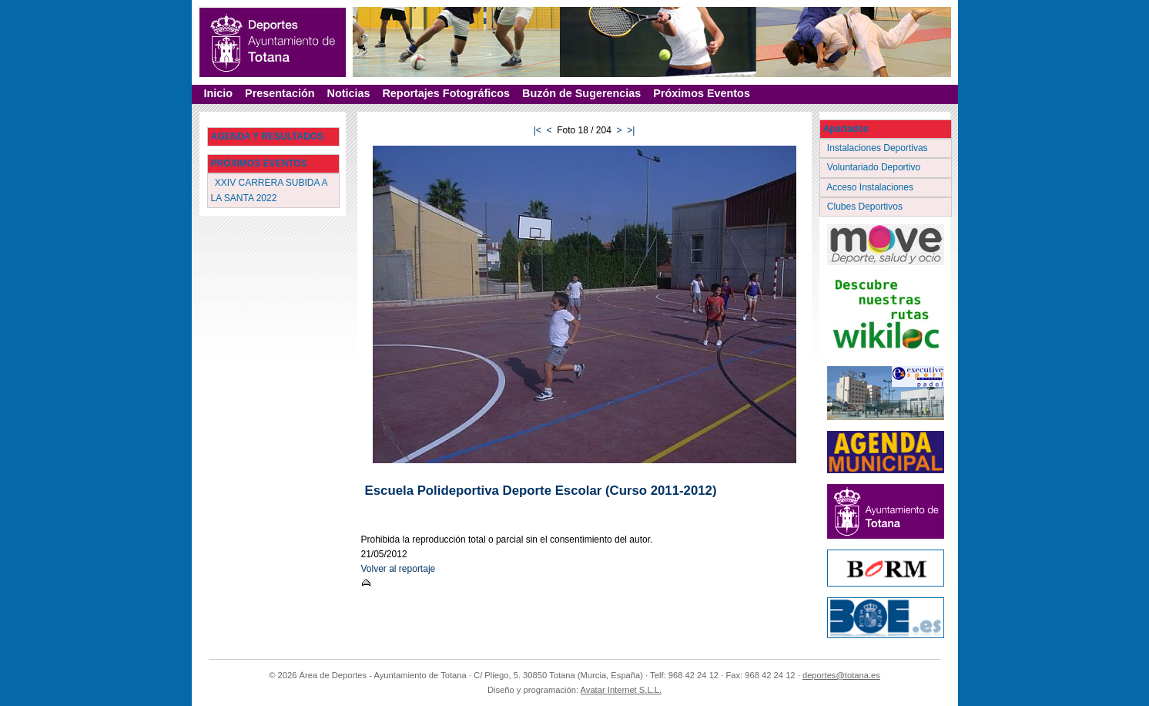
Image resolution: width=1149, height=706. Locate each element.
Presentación (279, 93)
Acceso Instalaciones (872, 187)
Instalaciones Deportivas (879, 148)
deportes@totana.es (841, 675)
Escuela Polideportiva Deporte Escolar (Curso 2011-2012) (541, 490)
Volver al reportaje (398, 568)
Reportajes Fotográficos (446, 93)
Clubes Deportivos (866, 206)
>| (631, 130)
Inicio (218, 93)
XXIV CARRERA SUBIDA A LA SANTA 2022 (269, 190)
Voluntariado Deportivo (875, 167)
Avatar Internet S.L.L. (621, 689)
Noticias (348, 93)
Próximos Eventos (701, 93)
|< (537, 130)
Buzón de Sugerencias (581, 93)
